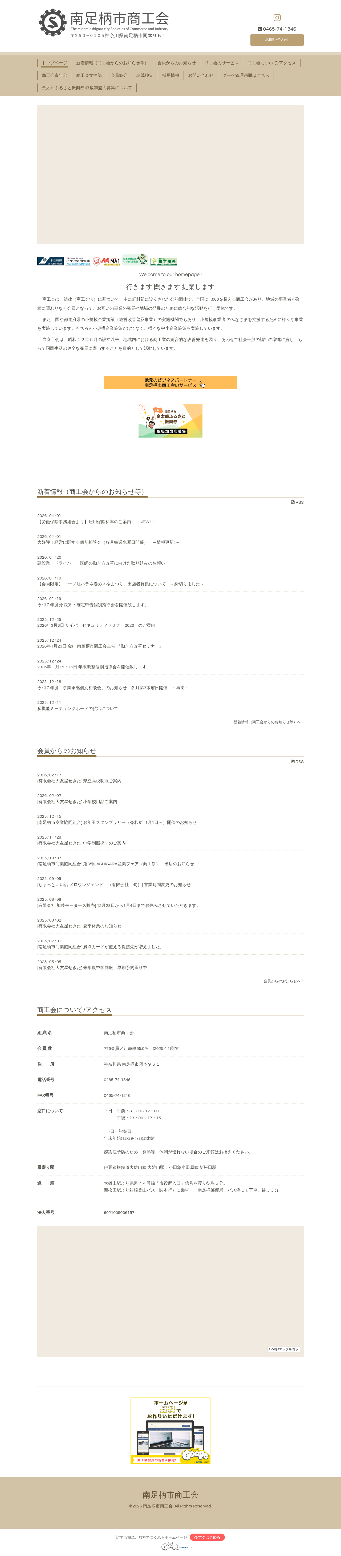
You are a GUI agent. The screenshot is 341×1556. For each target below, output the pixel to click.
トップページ (54, 63)
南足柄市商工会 (170, 1495)
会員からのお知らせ (176, 63)
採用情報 (170, 75)
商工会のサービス (222, 63)
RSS (297, 502)
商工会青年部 (54, 75)
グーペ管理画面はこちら (245, 75)
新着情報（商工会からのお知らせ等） (112, 63)
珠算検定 (144, 75)
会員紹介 (119, 75)
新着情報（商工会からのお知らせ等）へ (269, 722)
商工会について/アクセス (271, 63)
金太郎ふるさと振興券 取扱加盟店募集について (87, 88)
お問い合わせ (277, 39)
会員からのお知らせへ (283, 981)
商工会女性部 (89, 75)
